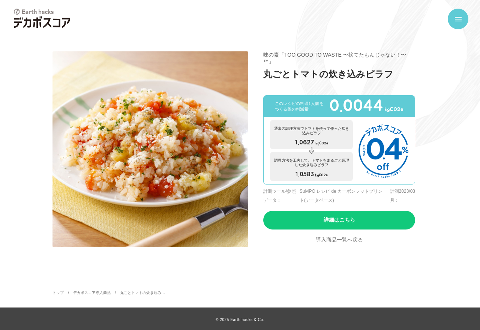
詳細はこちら (339, 220)
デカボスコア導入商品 (92, 293)
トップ (58, 293)
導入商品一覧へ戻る (339, 240)
